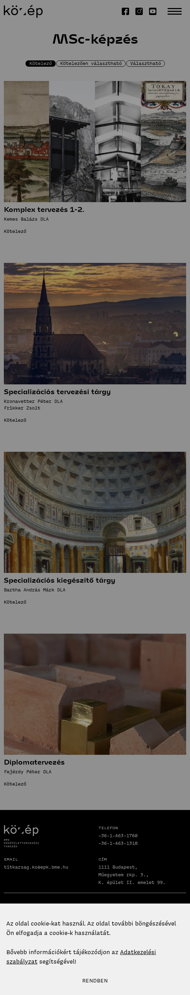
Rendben (95, 980)
